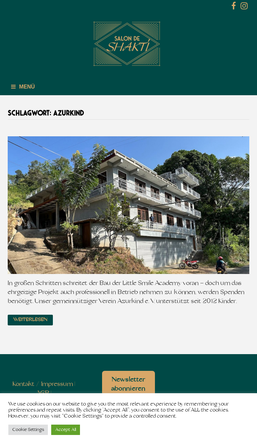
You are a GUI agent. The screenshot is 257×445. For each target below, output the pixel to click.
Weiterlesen (30, 319)
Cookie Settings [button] (28, 430)
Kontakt (23, 384)
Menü (23, 87)
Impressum (57, 384)
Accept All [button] (65, 430)
